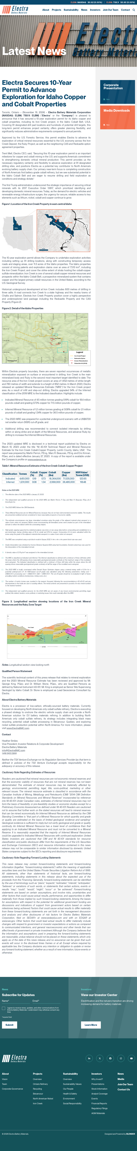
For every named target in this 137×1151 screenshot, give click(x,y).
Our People (68, 1089)
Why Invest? (97, 1079)
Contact (125, 9)
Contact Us (124, 1089)
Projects (56, 9)
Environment (69, 1098)
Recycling (37, 1089)
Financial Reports (99, 1103)
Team (4, 1084)
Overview (37, 1079)
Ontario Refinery (40, 1084)
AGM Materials (98, 1113)
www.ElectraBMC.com (18, 728)
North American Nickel (43, 1098)
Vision (5, 1079)
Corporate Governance (12, 1089)
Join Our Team (110, 9)
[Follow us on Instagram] (120, 1058)
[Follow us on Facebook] (109, 1058)
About (45, 9)
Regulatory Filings (99, 1108)
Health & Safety (70, 1093)
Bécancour (38, 1093)
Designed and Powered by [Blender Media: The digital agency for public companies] (120, 1134)
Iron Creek (37, 1103)
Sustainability (71, 9)
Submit (10, 1024)
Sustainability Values (72, 1084)
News (84, 9)
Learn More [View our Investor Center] (91, 1025)
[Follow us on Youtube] (131, 1058)
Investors (95, 9)
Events (94, 1098)
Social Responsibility (72, 1103)
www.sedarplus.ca (37, 459)
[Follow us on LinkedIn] (88, 1058)
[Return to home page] (15, 10)
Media (121, 1079)
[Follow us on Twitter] (99, 1058)
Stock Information (99, 1089)
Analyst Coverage (99, 1093)
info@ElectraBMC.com (13, 750)
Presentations (97, 1084)
